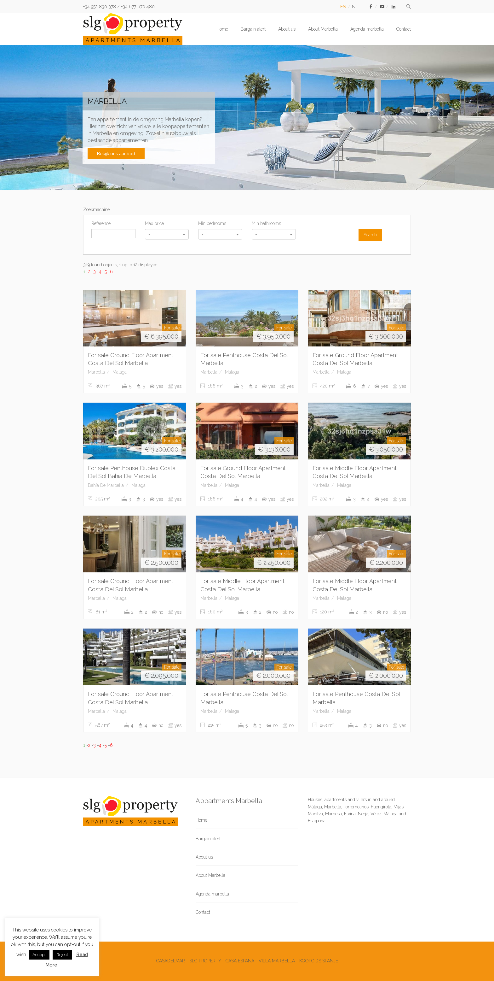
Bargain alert (253, 29)
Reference (101, 223)
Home (222, 29)
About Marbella (323, 29)
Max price (154, 223)
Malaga (119, 372)
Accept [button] (39, 954)
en (343, 6)
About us (287, 29)
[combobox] (167, 234)
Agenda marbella (367, 29)
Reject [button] (62, 954)
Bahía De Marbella (106, 485)
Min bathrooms (266, 223)
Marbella (96, 372)
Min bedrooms (212, 223)
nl (355, 6)
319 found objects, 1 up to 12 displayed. (120, 264)
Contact (403, 29)
